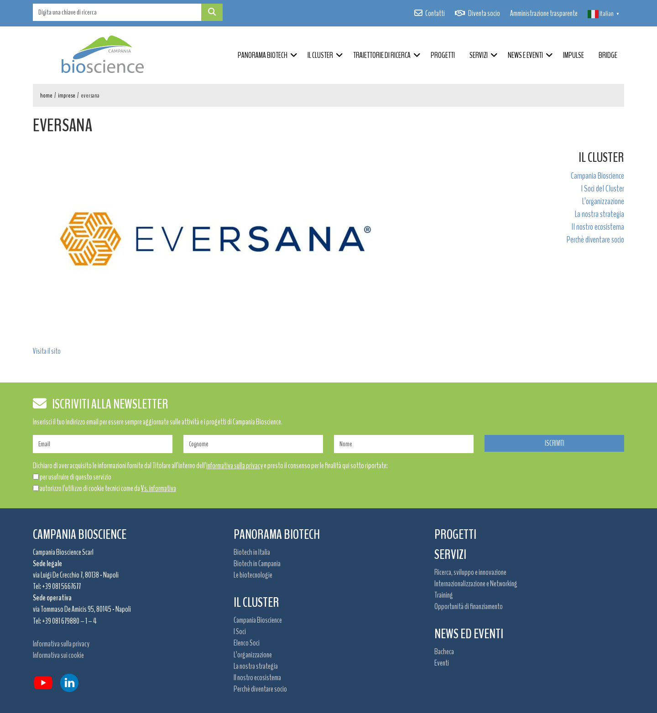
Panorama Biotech (262, 55)
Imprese (66, 95)
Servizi (478, 55)
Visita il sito (47, 351)
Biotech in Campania (257, 563)
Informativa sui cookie (58, 655)
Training (443, 594)
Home (46, 95)
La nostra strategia (599, 214)
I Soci (240, 631)
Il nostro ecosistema (598, 227)
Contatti (435, 13)
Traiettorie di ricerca (382, 55)
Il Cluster (320, 55)
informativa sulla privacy (234, 465)
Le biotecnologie (253, 574)
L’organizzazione (603, 201)
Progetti (443, 55)
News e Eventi (525, 55)
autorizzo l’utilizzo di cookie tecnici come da (108, 488)
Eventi (441, 662)
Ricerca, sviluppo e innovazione (470, 572)
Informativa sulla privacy (61, 643)
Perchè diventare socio (595, 239)
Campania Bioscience (597, 176)
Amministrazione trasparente (544, 13)
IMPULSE (573, 55)
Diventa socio (484, 13)
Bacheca (444, 651)
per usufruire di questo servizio (75, 476)
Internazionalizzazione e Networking (475, 583)
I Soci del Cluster (602, 188)
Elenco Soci (247, 642)
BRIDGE (608, 55)
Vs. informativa (158, 488)
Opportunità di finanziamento (468, 606)
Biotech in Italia (252, 552)
